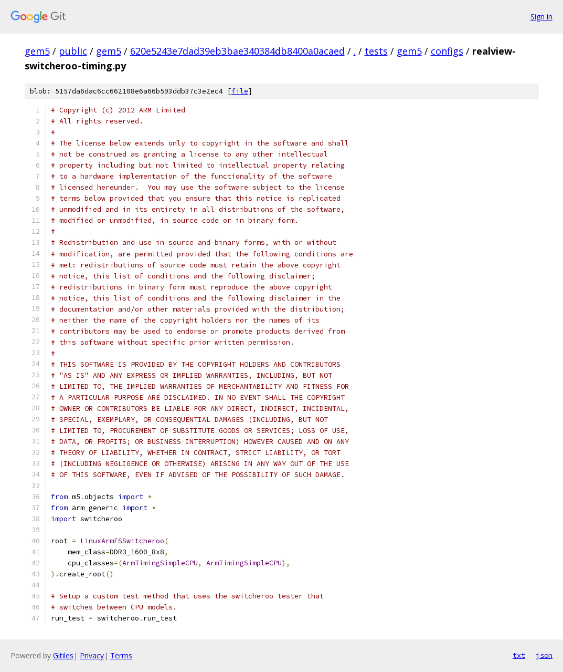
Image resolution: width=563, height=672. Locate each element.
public (73, 51)
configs (447, 51)
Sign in (541, 17)
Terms (121, 655)
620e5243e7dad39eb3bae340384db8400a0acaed (237, 51)
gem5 (37, 51)
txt (519, 655)
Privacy (92, 655)
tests (376, 51)
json (544, 655)
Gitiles (63, 655)
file (239, 91)
